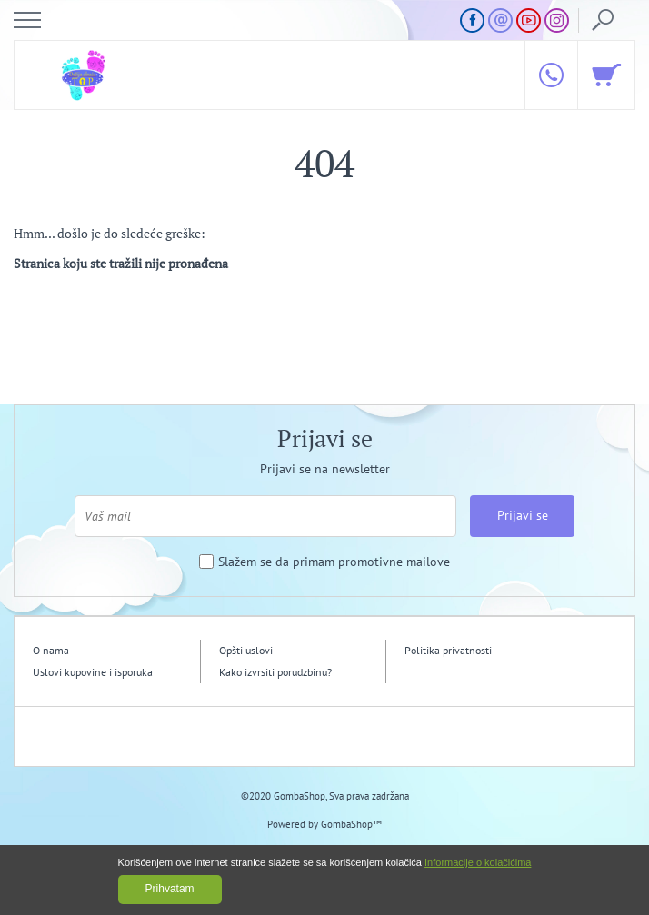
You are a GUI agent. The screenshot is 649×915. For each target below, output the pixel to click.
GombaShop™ (351, 824)
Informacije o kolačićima (477, 862)
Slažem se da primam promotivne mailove (334, 562)
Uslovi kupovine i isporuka (93, 672)
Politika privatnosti (448, 650)
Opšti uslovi (246, 650)
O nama (51, 650)
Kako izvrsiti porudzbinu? (275, 672)
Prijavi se (522, 515)
